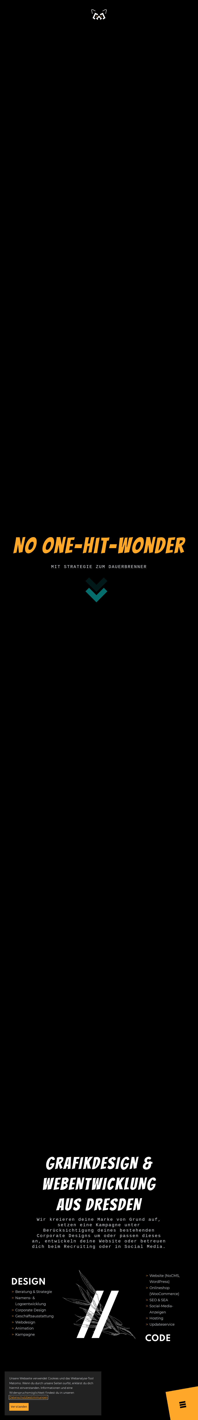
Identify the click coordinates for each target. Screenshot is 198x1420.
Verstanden (19, 1406)
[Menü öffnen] (182, 1403)
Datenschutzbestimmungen (28, 1397)
